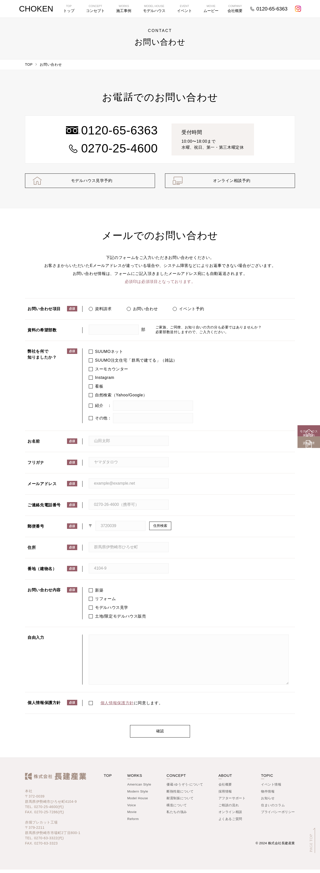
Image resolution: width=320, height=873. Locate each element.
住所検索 (160, 529)
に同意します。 (131, 706)
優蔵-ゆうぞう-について (184, 788)
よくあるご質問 (230, 822)
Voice (131, 809)
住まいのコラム (273, 809)
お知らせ (267, 802)
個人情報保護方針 (117, 706)
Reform (133, 822)
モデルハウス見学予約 (90, 182)
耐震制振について (180, 802)
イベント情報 (271, 788)
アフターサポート (232, 802)
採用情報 (225, 795)
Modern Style (137, 795)
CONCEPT (176, 779)
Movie (132, 815)
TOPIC (267, 779)
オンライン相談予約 (230, 182)
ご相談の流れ (228, 809)
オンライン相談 (230, 815)
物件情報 (267, 795)
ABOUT (225, 779)
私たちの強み (176, 815)
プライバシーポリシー (278, 815)
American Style (139, 788)
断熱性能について (180, 795)
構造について (176, 809)
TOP (28, 64)
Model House (137, 802)
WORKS (134, 779)
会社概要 (225, 788)
